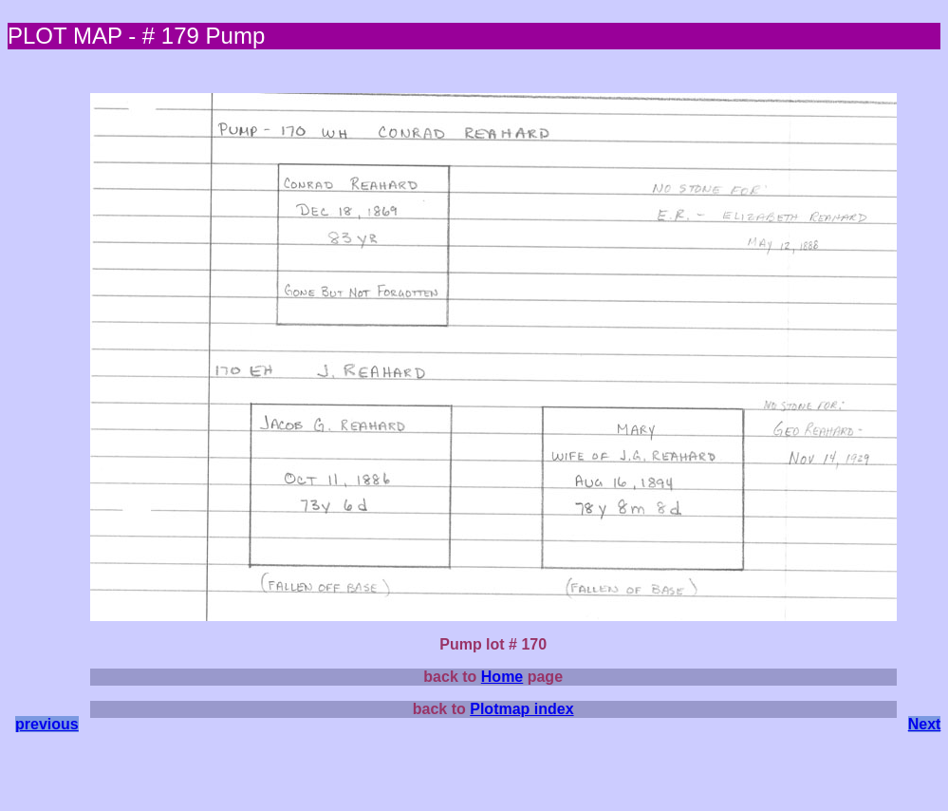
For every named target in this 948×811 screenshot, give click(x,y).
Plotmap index (521, 709)
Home (502, 677)
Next (924, 724)
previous (47, 724)
